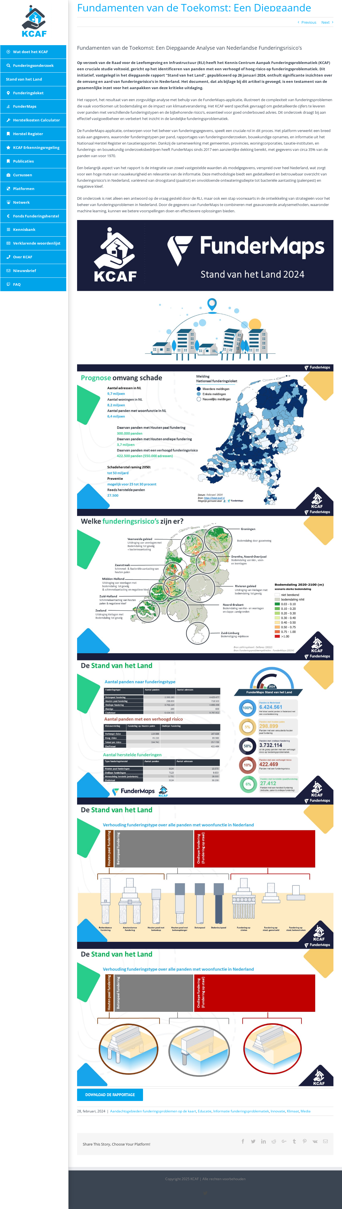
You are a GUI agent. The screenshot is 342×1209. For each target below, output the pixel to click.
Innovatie (278, 1111)
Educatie (205, 1111)
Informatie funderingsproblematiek (241, 1111)
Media (306, 1111)
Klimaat (293, 1111)
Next (325, 22)
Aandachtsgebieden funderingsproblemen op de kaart (153, 1111)
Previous (308, 22)
